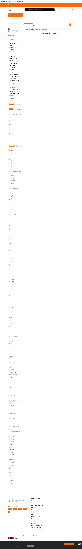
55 (10, 234)
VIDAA (11, 346)
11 (10, 127)
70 (10, 240)
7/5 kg (11, 201)
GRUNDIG (12, 459)
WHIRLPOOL (12, 446)
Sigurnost (33, 509)
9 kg (11, 166)
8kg (10, 297)
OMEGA (11, 473)
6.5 (10, 137)
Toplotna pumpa (13, 405)
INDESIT (11, 451)
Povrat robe (34, 507)
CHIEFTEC (12, 481)
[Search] (21, 9)
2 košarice (12, 307)
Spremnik (12, 430)
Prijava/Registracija (69, 5)
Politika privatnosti (36, 503)
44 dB (11, 323)
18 (10, 132)
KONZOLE (12, 70)
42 (10, 227)
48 (10, 230)
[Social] (9, 509)
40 (10, 226)
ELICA (11, 457)
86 (10, 248)
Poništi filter (11, 35)
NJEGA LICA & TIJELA (15, 74)
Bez (11, 366)
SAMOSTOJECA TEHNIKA (13, 48)
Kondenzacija (12, 403)
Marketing (16, 546)
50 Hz (11, 263)
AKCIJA (36, 15)
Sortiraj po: (20, 24)
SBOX (11, 470)
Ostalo (11, 341)
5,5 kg (11, 158)
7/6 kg (11, 203)
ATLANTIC (12, 462)
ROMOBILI (12, 65)
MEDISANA (12, 43)
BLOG (47, 15)
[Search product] (53, 9)
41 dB (11, 318)
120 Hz (11, 260)
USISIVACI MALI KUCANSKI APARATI (15, 88)
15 (10, 130)
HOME (26, 15)
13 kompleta (12, 177)
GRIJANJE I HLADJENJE (15, 76)
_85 (10, 124)
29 (10, 222)
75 (10, 242)
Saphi (11, 343)
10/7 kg (11, 193)
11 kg (11, 151)
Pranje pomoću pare (14, 413)
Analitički (12, 546)
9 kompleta (12, 183)
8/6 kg (11, 206)
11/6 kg (11, 195)
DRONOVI (12, 67)
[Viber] (79, 544)
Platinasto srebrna (13, 374)
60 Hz (11, 264)
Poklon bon (34, 514)
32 (10, 224)
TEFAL (11, 469)
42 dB (11, 320)
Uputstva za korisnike (37, 518)
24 (10, 221)
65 (10, 238)
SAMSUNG (12, 441)
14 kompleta (12, 178)
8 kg (11, 164)
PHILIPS (11, 452)
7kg (10, 295)
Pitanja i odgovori (35, 498)
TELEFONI (12, 56)
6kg (10, 294)
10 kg (11, 148)
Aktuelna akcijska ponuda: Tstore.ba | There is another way (36, 29)
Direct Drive (12, 395)
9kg (10, 299)
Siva (11, 377)
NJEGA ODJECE (13, 63)
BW (10, 460)
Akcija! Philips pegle (36, 527)
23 (10, 133)
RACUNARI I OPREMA (15, 93)
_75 (10, 122)
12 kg (11, 153)
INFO (51, 15)
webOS (11, 348)
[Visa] (16, 538)
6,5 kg (11, 161)
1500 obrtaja (12, 278)
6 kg (11, 159)
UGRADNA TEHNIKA (15, 52)
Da (10, 387)
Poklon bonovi (13, 98)
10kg (11, 289)
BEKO (11, 456)
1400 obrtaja (12, 276)
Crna (11, 367)
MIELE (11, 475)
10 (10, 125)
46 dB (11, 326)
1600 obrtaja (12, 279)
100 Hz (11, 258)
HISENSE (11, 444)
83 (10, 245)
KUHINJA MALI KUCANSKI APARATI (15, 84)
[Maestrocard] (12, 538)
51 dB (11, 331)
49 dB (11, 330)
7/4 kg (11, 199)
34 (10, 135)
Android (11, 340)
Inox (11, 371)
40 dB (11, 317)
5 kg (11, 156)
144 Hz (11, 261)
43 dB (11, 322)
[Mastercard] (9, 538)
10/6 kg (11, 191)
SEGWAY (11, 480)
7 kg (11, 163)
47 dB (11, 328)
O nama (33, 501)
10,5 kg (11, 150)
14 (10, 129)
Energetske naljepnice (37, 521)
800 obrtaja (12, 281)
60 (10, 237)
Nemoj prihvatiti (30, 546)
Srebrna (11, 379)
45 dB (11, 325)
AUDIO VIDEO (13, 91)
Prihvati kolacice (69, 544)
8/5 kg (11, 204)
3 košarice (12, 309)
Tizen (11, 344)
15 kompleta (12, 180)
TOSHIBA (12, 454)
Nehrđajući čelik (13, 372)
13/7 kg (11, 198)
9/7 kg (11, 209)
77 (10, 243)
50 (10, 232)
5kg (10, 292)
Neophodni (9, 546)
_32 (10, 119)
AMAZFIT (12, 478)
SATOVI (12, 96)
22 (10, 219)
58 (10, 235)
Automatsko (12, 356)
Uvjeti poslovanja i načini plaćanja (40, 505)
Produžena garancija (36, 525)
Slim (11, 421)
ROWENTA (12, 472)
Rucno (11, 357)
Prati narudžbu (11, 4)
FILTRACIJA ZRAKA (14, 61)
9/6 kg (11, 208)
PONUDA (31, 15)
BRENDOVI (42, 15)
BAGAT (12, 45)
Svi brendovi (12, 439)
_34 (10, 121)
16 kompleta (12, 182)
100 (10, 217)
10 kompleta (12, 175)
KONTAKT (57, 15)
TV (10, 54)
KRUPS (11, 467)
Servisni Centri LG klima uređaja (39, 530)
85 (10, 247)
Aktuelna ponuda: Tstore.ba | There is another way (12, 1)
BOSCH (11, 477)
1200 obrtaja (12, 274)
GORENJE (12, 449)
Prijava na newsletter (56, 498)
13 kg (11, 155)
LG (10, 443)
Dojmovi (33, 523)
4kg (10, 291)
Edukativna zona (35, 516)
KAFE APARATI (13, 58)
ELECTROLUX (12, 447)
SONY (11, 464)
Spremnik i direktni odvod (15, 431)
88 (10, 250)
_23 (10, 117)
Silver (11, 375)
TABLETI (12, 72)
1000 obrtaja (12, 273)
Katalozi (33, 512)
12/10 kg (11, 196)
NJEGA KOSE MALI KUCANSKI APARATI (15, 79)
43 (10, 229)
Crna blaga (12, 369)
